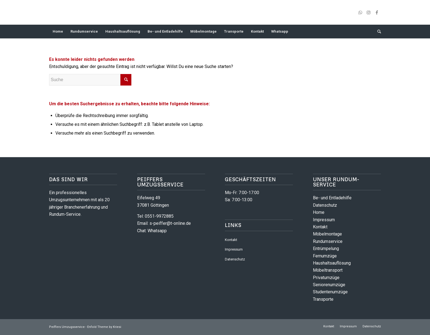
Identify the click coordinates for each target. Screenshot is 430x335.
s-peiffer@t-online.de (170, 223)
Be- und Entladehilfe (332, 197)
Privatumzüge (326, 277)
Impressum (234, 249)
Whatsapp (157, 230)
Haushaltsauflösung (332, 263)
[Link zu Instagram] (368, 12)
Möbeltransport (328, 270)
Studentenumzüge (330, 291)
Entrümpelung (326, 248)
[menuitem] (58, 31)
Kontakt (231, 240)
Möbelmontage (327, 234)
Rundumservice (328, 241)
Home (318, 212)
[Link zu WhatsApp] (360, 12)
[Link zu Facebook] (377, 12)
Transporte (323, 299)
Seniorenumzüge (329, 284)
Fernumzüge (325, 256)
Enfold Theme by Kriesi (104, 327)
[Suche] (377, 31)
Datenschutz (235, 259)
